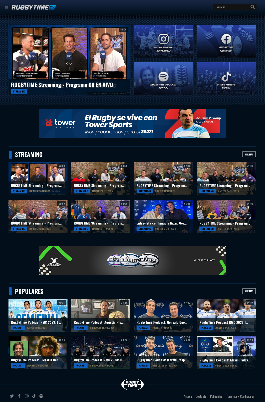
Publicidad (216, 396)
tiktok (34, 397)
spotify (41, 397)
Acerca (188, 396)
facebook (19, 397)
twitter (12, 397)
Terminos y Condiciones (240, 396)
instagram (27, 397)
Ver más (249, 154)
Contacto (201, 396)
